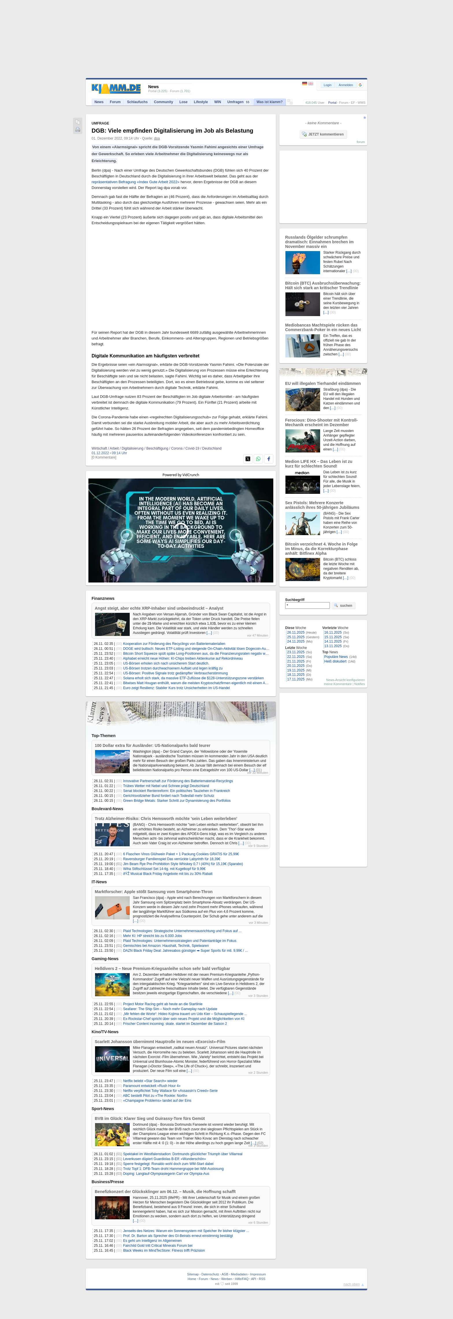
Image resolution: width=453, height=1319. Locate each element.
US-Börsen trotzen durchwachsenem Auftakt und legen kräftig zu (172, 668)
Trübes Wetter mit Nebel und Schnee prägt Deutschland (166, 786)
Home (192, 1279)
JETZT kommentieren (323, 134)
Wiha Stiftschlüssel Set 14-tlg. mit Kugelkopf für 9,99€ (164, 869)
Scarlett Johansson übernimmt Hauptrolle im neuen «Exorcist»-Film (160, 1041)
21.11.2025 (296, 661)
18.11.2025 (296, 675)
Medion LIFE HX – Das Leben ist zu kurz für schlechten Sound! (318, 463)
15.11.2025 (333, 637)
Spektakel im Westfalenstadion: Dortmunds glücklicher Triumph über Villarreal (182, 1154)
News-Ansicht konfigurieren (345, 680)
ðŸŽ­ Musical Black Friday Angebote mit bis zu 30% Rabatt (167, 874)
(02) (260, 1143)
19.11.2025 (296, 670)
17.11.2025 (296, 679)
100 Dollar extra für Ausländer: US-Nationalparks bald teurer (152, 745)
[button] (360, 85)
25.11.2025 (296, 637)
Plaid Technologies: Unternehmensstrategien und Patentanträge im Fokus (179, 941)
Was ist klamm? (270, 102)
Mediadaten (239, 1274)
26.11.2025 (296, 632)
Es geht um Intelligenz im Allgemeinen (152, 1241)
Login (328, 85)
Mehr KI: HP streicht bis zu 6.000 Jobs (152, 936)
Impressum (258, 1274)
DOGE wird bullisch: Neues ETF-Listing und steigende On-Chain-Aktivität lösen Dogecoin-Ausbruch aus (203, 649)
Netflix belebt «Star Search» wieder (150, 1081)
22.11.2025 (296, 657)
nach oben (352, 1284)
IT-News (99, 882)
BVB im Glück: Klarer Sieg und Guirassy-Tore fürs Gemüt (150, 1118)
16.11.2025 (333, 632)
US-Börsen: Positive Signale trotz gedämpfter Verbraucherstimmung (175, 673)
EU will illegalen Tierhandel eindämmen (323, 383)
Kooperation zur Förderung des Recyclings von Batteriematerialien (174, 644)
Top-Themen (104, 735)
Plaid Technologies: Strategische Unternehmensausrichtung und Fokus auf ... (182, 931)
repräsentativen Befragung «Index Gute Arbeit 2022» (135, 182)
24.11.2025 (296, 641)
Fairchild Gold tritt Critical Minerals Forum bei (157, 1246)
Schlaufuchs (137, 102)
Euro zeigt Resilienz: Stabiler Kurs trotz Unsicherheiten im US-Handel (176, 688)
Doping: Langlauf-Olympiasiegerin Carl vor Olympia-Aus (166, 1174)
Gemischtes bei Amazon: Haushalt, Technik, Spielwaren (166, 946)
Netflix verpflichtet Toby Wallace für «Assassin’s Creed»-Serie (170, 1091)
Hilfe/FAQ (241, 1279)
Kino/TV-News (105, 1031)
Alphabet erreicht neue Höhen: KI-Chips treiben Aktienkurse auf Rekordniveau (183, 658)
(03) (119, 1174)
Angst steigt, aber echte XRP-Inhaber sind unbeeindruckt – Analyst (159, 608)
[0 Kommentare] (104, 457)
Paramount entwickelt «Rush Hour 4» (152, 1086)
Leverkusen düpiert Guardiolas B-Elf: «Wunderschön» (164, 1159)
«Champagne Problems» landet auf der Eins (157, 1101)
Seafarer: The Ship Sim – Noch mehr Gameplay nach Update (170, 1009)
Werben (226, 1279)
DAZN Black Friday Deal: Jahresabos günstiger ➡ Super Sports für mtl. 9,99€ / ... (185, 951)
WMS (361, 102)
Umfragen (238, 102)
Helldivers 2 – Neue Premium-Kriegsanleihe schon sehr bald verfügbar (162, 968)
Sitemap (193, 1274)
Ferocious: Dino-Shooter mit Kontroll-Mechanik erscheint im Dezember (321, 422)
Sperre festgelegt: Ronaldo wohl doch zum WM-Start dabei (168, 1164)
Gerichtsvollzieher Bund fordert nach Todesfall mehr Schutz (168, 796)
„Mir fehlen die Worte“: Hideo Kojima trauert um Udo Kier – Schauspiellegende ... (185, 1014)
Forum (343, 102)
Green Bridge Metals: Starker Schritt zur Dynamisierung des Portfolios (177, 801)
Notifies (359, 684)
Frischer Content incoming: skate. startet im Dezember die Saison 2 (175, 1024)
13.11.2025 (333, 646)
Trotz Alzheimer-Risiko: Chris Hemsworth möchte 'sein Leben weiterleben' (166, 818)
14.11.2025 (333, 641)
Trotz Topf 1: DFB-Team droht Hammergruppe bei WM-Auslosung (173, 1169)
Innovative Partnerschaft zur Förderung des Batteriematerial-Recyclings (178, 781)
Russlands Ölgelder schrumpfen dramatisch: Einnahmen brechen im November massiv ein (319, 242)
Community (163, 102)
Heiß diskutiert (335, 661)
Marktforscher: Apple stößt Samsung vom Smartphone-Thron (154, 891)
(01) (259, 770)
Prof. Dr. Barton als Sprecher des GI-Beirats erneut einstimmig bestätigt (178, 1236)
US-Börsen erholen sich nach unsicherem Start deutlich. (166, 663)
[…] (209, 633)
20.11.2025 (296, 666)
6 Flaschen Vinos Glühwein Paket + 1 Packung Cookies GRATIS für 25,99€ (181, 854)
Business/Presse (108, 1181)
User (321, 102)
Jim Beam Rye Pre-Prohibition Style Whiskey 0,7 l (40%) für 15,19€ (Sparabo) (183, 864)
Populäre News (336, 657)
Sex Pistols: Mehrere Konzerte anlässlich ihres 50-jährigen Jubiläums (322, 505)
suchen (343, 605)
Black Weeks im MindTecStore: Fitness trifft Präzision (164, 1250)
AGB (225, 1274)
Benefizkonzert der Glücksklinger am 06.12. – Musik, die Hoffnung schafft (165, 1191)
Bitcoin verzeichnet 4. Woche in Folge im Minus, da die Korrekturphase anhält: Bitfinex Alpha (321, 549)
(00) (216, 633)
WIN (217, 102)
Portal (332, 102)
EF (353, 102)
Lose (183, 102)
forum (361, 142)
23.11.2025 (296, 652)
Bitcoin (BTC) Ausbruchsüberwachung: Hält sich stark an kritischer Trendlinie (323, 285)
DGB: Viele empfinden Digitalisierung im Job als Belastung (172, 130)
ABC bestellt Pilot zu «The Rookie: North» (155, 1096)
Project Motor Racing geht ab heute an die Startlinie (163, 1004)
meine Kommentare (338, 684)
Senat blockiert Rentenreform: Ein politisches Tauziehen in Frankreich (176, 791)
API (253, 1279)
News (98, 102)
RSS (262, 1279)
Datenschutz (210, 1274)
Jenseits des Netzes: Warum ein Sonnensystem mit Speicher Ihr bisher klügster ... (186, 1231)
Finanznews (103, 598)
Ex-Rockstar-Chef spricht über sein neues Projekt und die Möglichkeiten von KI (183, 1019)
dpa (157, 138)
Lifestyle (201, 102)
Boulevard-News (107, 808)
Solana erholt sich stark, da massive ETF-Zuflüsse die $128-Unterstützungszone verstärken (193, 678)
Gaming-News (105, 958)
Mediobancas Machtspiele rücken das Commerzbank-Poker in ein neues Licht (323, 327)
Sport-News (103, 1108)
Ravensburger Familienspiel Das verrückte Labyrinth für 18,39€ (171, 859)
